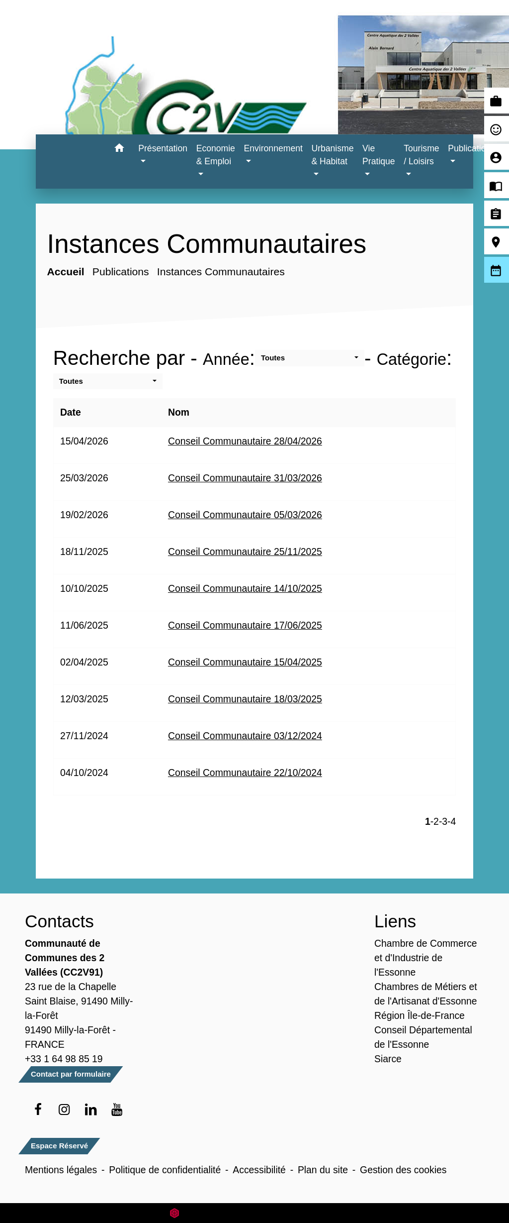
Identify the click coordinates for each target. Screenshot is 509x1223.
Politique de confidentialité (165, 1169)
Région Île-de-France (419, 1015)
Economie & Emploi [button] (215, 154)
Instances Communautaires (220, 271)
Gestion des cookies (403, 1169)
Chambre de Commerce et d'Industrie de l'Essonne (425, 958)
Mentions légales (61, 1169)
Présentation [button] (162, 148)
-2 (434, 821)
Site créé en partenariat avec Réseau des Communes (255, 1213)
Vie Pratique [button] (378, 154)
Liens (395, 921)
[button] (119, 149)
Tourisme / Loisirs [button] (421, 154)
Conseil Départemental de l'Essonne (423, 1037)
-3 (443, 821)
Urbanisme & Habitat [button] (332, 154)
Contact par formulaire (71, 1074)
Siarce (388, 1058)
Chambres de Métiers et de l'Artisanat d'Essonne (425, 993)
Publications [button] (471, 148)
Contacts (59, 921)
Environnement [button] (273, 148)
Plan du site (323, 1169)
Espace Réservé (59, 1145)
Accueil (65, 271)
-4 (451, 821)
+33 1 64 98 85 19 (64, 1058)
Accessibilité (259, 1169)
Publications (120, 271)
